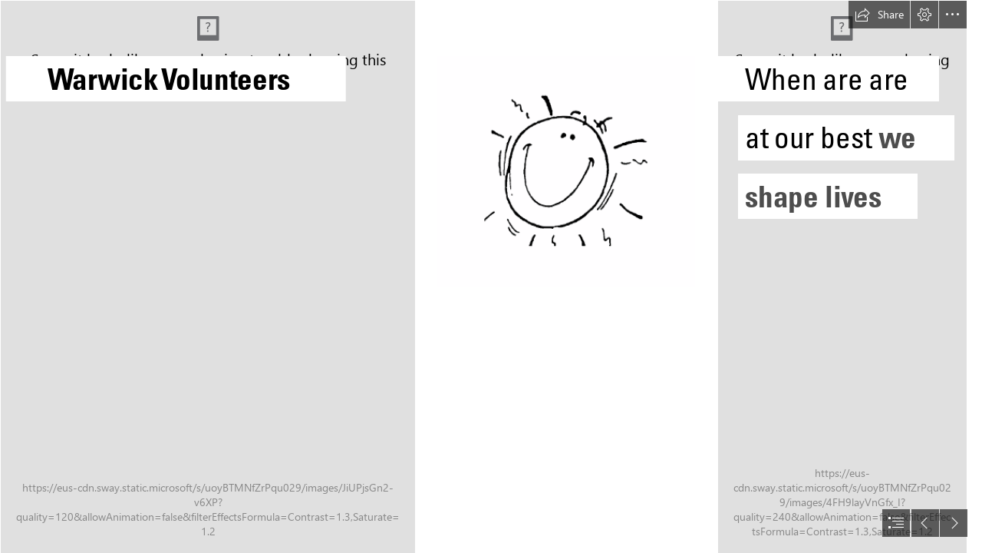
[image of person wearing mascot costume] (207, 276)
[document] (491, 276)
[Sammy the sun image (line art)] (566, 171)
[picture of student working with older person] (841, 276)
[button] (879, 14)
